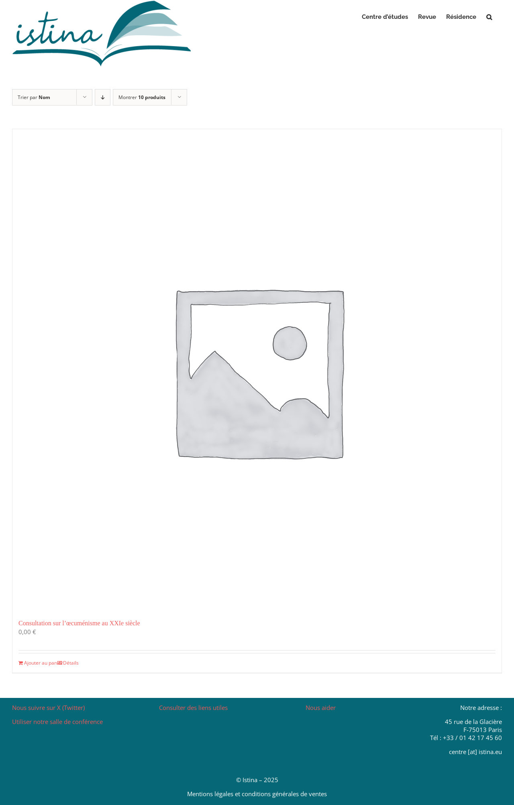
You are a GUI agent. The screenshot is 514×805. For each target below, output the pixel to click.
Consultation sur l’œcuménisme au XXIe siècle (79, 623)
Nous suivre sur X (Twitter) (48, 708)
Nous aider (321, 708)
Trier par (34, 97)
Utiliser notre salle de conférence (57, 722)
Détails (71, 662)
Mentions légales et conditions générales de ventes (257, 794)
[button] (489, 17)
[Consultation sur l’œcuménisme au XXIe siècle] (257, 369)
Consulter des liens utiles (193, 708)
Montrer (141, 97)
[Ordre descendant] (102, 97)
